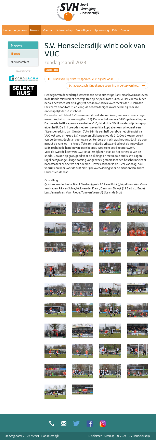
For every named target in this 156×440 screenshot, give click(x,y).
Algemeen (20, 30)
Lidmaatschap (64, 30)
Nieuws (35, 30)
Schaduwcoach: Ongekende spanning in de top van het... (107, 85)
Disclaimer (95, 436)
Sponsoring (101, 30)
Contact (126, 30)
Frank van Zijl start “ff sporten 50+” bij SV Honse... (81, 79)
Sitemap (109, 436)
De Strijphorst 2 (15, 436)
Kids (114, 30)
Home (7, 30)
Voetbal (48, 30)
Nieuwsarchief (20, 62)
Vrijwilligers (83, 30)
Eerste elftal (52, 70)
